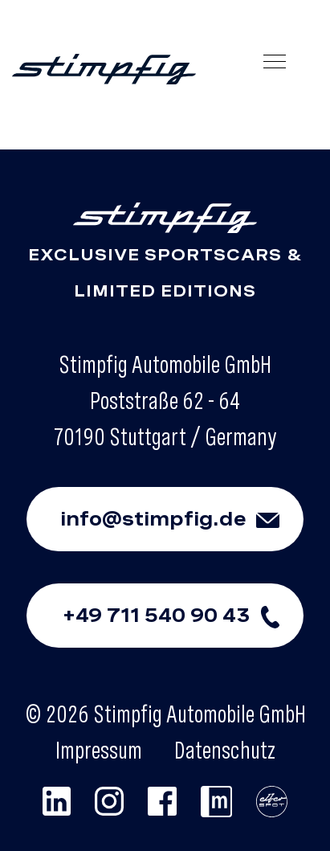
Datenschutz (224, 749)
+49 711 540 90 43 (183, 615)
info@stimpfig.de (182, 519)
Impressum (98, 749)
